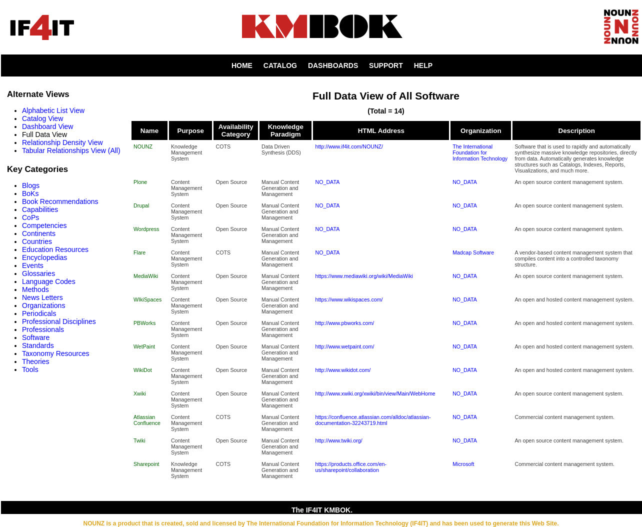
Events (33, 266)
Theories (35, 362)
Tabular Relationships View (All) (71, 150)
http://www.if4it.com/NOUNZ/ (349, 147)
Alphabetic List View (53, 110)
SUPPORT (386, 66)
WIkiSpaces (148, 299)
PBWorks (145, 323)
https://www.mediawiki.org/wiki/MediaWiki (363, 276)
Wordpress (146, 229)
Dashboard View (47, 126)
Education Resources (55, 250)
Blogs (31, 186)
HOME (242, 66)
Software (36, 338)
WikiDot (143, 370)
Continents (39, 234)
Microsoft (463, 464)
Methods (35, 290)
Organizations (43, 306)
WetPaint (144, 347)
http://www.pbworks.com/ (344, 323)
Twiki (140, 441)
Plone (140, 182)
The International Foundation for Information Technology (480, 153)
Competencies (44, 226)
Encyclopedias (44, 258)
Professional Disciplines (59, 322)
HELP (423, 66)
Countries (37, 242)
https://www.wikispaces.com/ (348, 299)
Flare (140, 253)
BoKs (30, 194)
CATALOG (280, 66)
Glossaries (38, 274)
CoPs (30, 218)
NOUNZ (143, 147)
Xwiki (140, 393)
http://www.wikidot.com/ (342, 370)
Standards (38, 346)
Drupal (141, 205)
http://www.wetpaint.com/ (344, 347)
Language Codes (49, 282)
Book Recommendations (60, 202)
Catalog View (42, 118)
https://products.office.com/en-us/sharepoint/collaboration (350, 467)
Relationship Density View (62, 142)
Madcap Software (473, 253)
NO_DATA (327, 182)
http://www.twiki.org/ (338, 441)
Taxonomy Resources (56, 354)
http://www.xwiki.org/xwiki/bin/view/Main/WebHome (375, 393)
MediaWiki (146, 276)
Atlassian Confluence (147, 420)
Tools (30, 370)
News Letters (42, 298)
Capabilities (40, 210)
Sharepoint (147, 464)
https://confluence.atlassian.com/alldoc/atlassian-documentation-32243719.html (372, 420)
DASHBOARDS (333, 66)
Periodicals (39, 314)
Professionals (43, 330)
